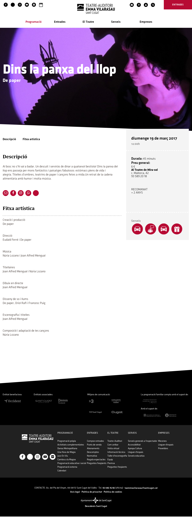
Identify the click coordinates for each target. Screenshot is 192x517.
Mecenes (161, 441)
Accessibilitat (133, 445)
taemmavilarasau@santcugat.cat (141, 488)
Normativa (92, 456)
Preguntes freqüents (97, 464)
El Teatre (88, 22)
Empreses (146, 22)
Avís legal (75, 492)
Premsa (111, 464)
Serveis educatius (135, 456)
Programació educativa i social (72, 464)
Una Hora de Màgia (67, 452)
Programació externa (68, 467)
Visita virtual (113, 449)
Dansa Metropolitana (68, 449)
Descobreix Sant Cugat (96, 507)
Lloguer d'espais (135, 452)
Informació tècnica (116, 452)
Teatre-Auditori (114, 441)
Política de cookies (113, 492)
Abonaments (93, 449)
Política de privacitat (92, 492)
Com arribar (112, 445)
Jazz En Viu (63, 456)
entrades (178, 5)
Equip (110, 460)
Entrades (59, 22)
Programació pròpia (67, 441)
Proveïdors (162, 449)
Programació (33, 22)
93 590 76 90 (109, 488)
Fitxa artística (31, 139)
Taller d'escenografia (117, 456)
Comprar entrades (95, 441)
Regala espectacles (96, 460)
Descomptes (93, 452)
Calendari (62, 471)
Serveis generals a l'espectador (142, 441)
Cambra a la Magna (67, 460)
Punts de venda (94, 445)
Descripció (9, 139)
